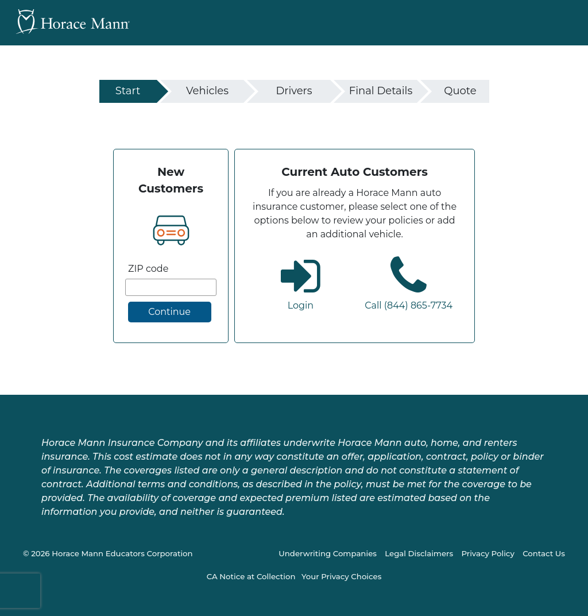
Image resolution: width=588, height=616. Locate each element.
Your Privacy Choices (341, 576)
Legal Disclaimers (419, 553)
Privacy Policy (487, 553)
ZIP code (148, 268)
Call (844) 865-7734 (408, 305)
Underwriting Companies (327, 553)
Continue (169, 311)
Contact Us (544, 553)
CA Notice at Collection (251, 576)
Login (301, 305)
